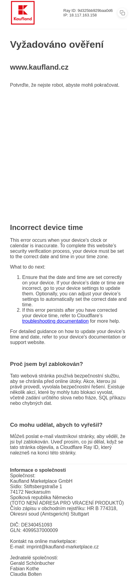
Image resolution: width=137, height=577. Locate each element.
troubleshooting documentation (55, 321)
